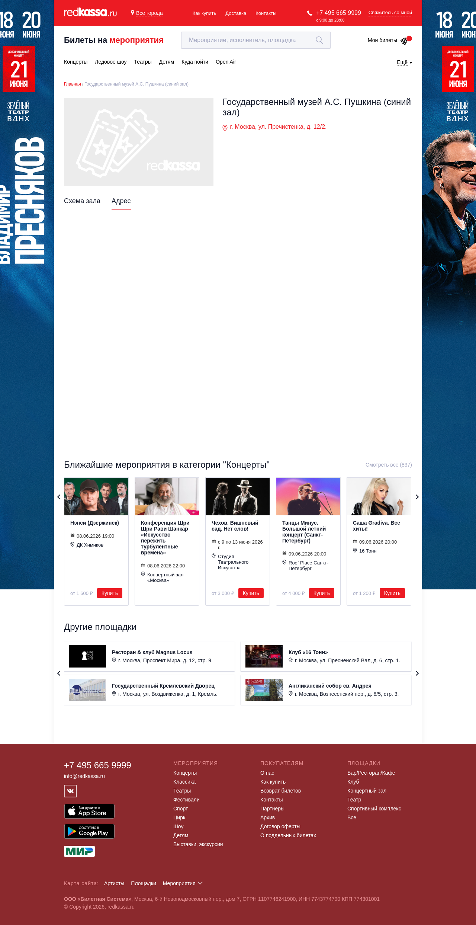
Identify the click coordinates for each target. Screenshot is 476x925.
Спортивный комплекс (374, 809)
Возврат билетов (280, 791)
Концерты (185, 773)
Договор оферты (280, 826)
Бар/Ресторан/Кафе (371, 773)
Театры (182, 791)
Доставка (235, 13)
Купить (110, 593)
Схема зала (82, 201)
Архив (267, 817)
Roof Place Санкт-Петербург (305, 565)
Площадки (143, 883)
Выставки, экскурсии (198, 844)
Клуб (353, 782)
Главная (72, 84)
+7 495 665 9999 (338, 13)
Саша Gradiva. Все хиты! (376, 526)
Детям (180, 835)
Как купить (204, 13)
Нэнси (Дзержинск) (94, 523)
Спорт (180, 809)
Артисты (114, 883)
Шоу (178, 826)
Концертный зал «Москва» (162, 577)
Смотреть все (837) (389, 465)
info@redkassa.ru (84, 776)
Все (351, 817)
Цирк (179, 817)
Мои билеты (388, 40)
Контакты (265, 13)
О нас (267, 773)
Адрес (121, 201)
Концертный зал (366, 791)
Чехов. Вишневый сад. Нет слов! (235, 526)
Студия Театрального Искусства (230, 561)
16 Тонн (365, 551)
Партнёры (272, 809)
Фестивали (186, 800)
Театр (354, 800)
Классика (184, 782)
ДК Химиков (86, 545)
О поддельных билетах (288, 835)
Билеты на (114, 40)
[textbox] (256, 40)
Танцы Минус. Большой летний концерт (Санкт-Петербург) (304, 532)
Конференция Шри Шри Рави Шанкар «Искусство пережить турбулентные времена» (165, 538)
